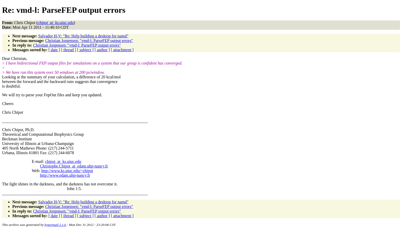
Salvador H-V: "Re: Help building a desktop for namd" (83, 36)
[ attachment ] (122, 50)
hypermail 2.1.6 (55, 225)
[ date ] (54, 50)
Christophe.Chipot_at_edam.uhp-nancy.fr (74, 166)
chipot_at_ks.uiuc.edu (63, 161)
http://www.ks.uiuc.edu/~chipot (67, 171)
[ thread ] (68, 50)
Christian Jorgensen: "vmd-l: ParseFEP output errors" (89, 40)
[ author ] (102, 50)
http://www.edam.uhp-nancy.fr (65, 175)
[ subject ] (85, 50)
